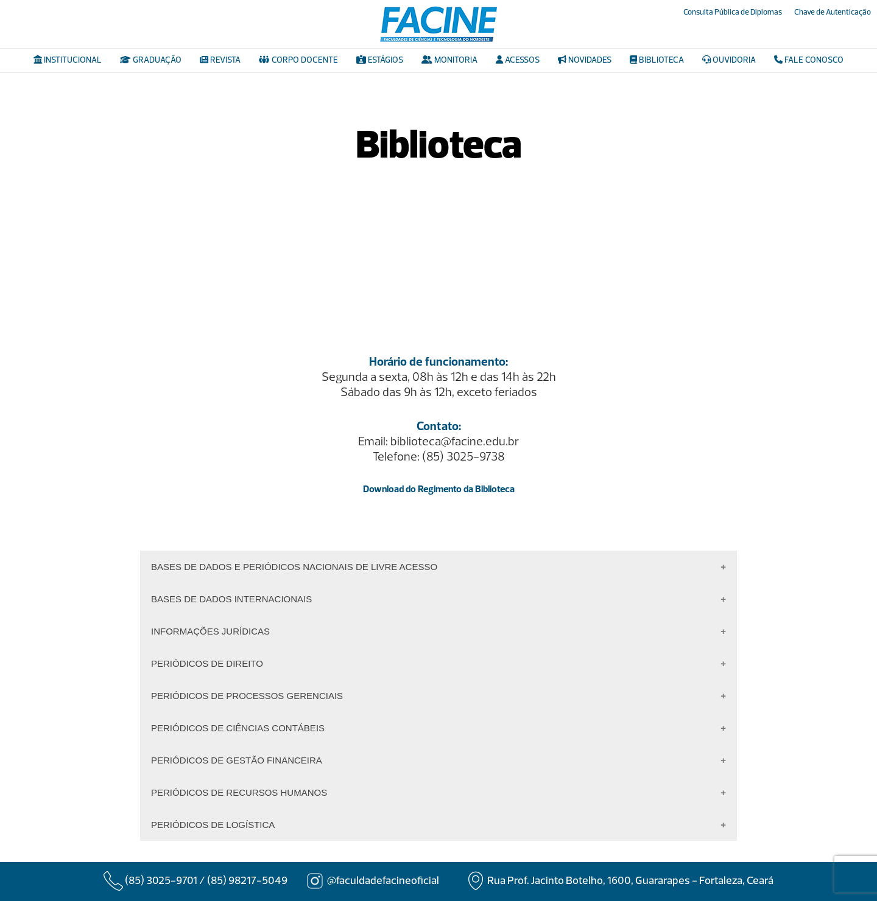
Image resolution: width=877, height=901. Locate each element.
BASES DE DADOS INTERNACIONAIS (231, 599)
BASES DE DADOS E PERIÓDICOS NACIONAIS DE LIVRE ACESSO (294, 567)
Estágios (379, 60)
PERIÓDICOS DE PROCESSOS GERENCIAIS (247, 696)
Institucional (67, 60)
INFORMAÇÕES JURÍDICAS (210, 631)
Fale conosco (809, 60)
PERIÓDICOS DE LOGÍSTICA (213, 824)
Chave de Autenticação (832, 12)
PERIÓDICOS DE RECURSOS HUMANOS (239, 792)
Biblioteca (657, 60)
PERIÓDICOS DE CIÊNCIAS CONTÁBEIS (238, 728)
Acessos (518, 60)
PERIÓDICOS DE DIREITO (207, 663)
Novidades (584, 60)
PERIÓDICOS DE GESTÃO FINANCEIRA (236, 760)
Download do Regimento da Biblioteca (439, 490)
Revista (220, 60)
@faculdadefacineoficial (383, 881)
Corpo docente (298, 60)
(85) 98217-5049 (247, 881)
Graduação (150, 60)
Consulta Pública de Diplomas (732, 12)
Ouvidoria (729, 60)
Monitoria (449, 60)
